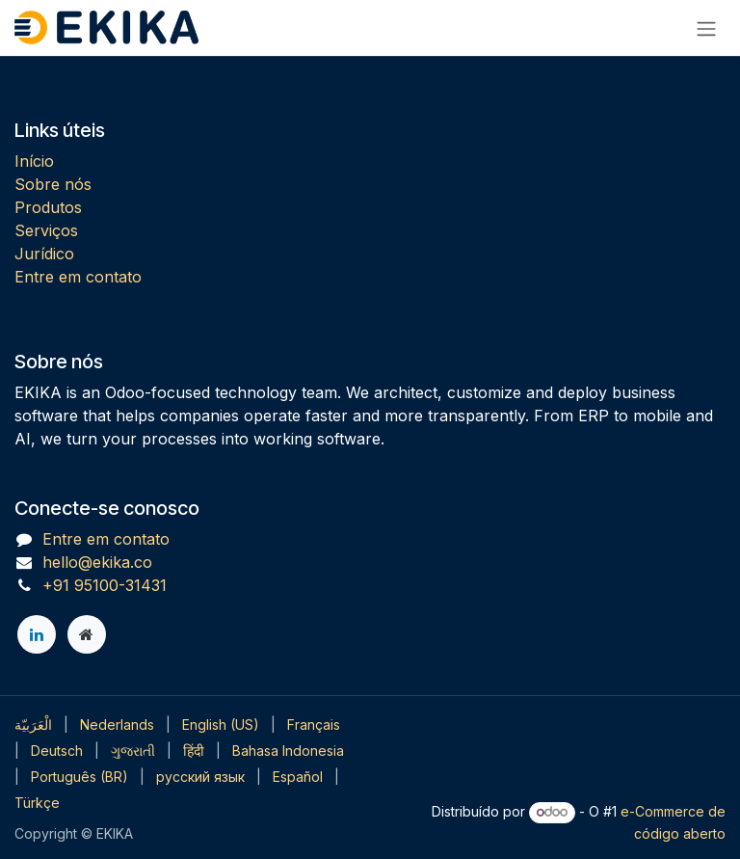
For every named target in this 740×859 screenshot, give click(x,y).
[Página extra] (86, 634)
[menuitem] (33, 724)
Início (34, 161)
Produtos (48, 207)
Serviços (46, 230)
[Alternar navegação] (706, 28)
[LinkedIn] (36, 634)
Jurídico (44, 253)
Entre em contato (78, 276)
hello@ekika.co (97, 562)
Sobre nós (53, 184)
